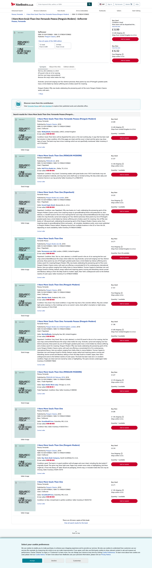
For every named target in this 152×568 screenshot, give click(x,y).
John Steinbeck (47, 106)
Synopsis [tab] (43, 67)
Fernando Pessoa (33, 106)
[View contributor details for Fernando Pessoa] (19, 21)
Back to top (76, 533)
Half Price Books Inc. (49, 168)
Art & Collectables (82, 11)
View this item (116, 26)
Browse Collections (40, 11)
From (46, 46)
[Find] (89, 4)
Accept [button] (32, 561)
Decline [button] (54, 561)
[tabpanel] (73, 82)
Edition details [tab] (69, 67)
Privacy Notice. (106, 554)
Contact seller (41, 147)
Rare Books (61, 11)
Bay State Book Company (51, 458)
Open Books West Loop (50, 385)
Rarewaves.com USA (49, 251)
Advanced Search (17, 11)
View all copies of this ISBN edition (50, 41)
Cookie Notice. (40, 554)
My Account (118, 4)
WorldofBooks (47, 334)
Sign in (110, 4)
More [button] (41, 94)
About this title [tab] (54, 67)
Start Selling (136, 11)
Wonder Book (46, 297)
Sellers (119, 11)
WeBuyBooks (46, 132)
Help (137, 4)
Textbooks (102, 11)
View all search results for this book (76, 523)
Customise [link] (77, 561)
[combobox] (62, 4)
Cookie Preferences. (108, 552)
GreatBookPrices (47, 421)
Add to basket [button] (125, 39)
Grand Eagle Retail (48, 205)
